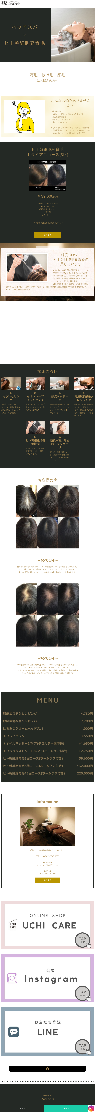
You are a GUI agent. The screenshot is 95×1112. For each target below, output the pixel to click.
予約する (21, 1108)
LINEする (65, 1108)
